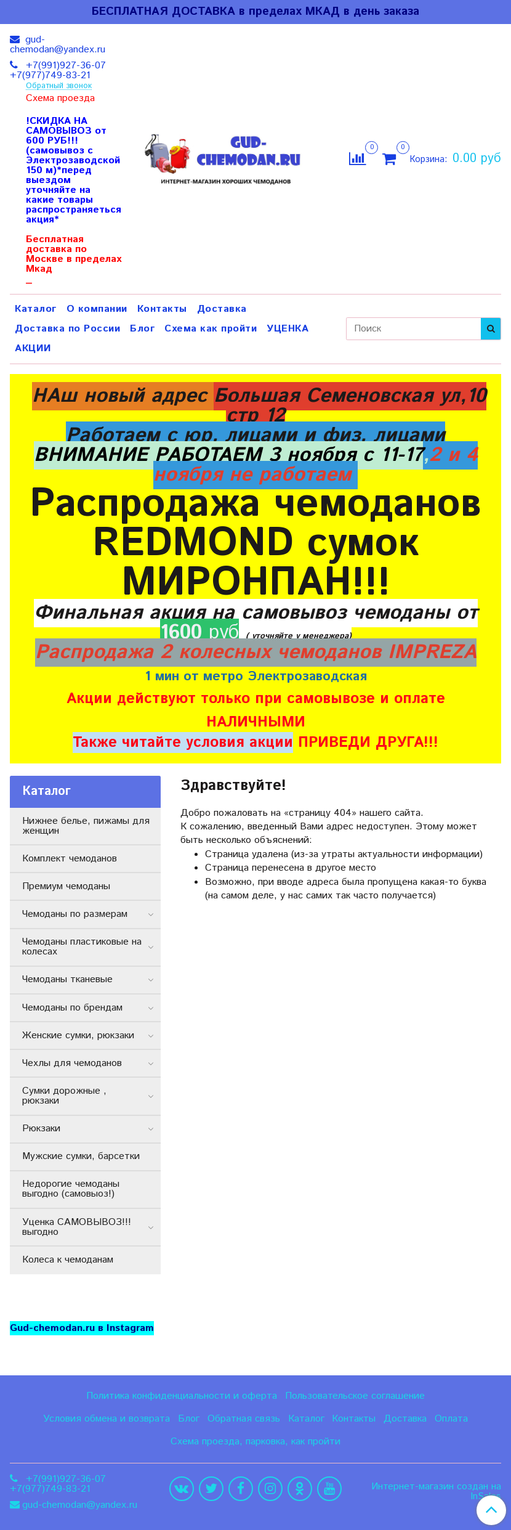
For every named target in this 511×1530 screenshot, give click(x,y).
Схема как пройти (210, 329)
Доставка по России (67, 329)
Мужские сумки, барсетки (81, 1156)
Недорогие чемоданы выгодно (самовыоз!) (70, 1189)
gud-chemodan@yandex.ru (57, 45)
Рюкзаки (41, 1128)
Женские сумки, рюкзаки (78, 1035)
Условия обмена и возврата (106, 1419)
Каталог (36, 309)
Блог (142, 329)
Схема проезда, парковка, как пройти (255, 1441)
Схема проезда (60, 99)
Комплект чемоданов (69, 859)
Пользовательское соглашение (355, 1396)
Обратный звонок (59, 87)
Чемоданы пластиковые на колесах (82, 947)
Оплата (451, 1419)
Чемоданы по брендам (72, 1008)
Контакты (162, 309)
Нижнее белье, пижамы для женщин (86, 826)
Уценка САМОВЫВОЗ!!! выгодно (76, 1227)
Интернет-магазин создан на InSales (436, 1492)
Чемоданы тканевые (67, 979)
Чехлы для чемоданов (72, 1063)
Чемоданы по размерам (74, 914)
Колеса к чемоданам (67, 1260)
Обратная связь (243, 1419)
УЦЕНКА (287, 329)
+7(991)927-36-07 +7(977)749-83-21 (58, 71)
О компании (96, 309)
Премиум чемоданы (66, 886)
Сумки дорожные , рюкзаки (64, 1096)
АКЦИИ (33, 348)
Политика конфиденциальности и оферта (181, 1396)
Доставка (222, 309)
